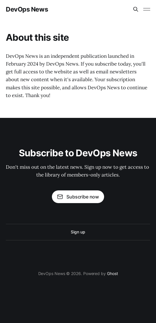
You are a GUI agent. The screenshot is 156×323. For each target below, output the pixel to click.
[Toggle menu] (146, 9)
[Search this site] (135, 9)
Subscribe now (78, 197)
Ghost (112, 273)
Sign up (78, 231)
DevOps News (27, 9)
